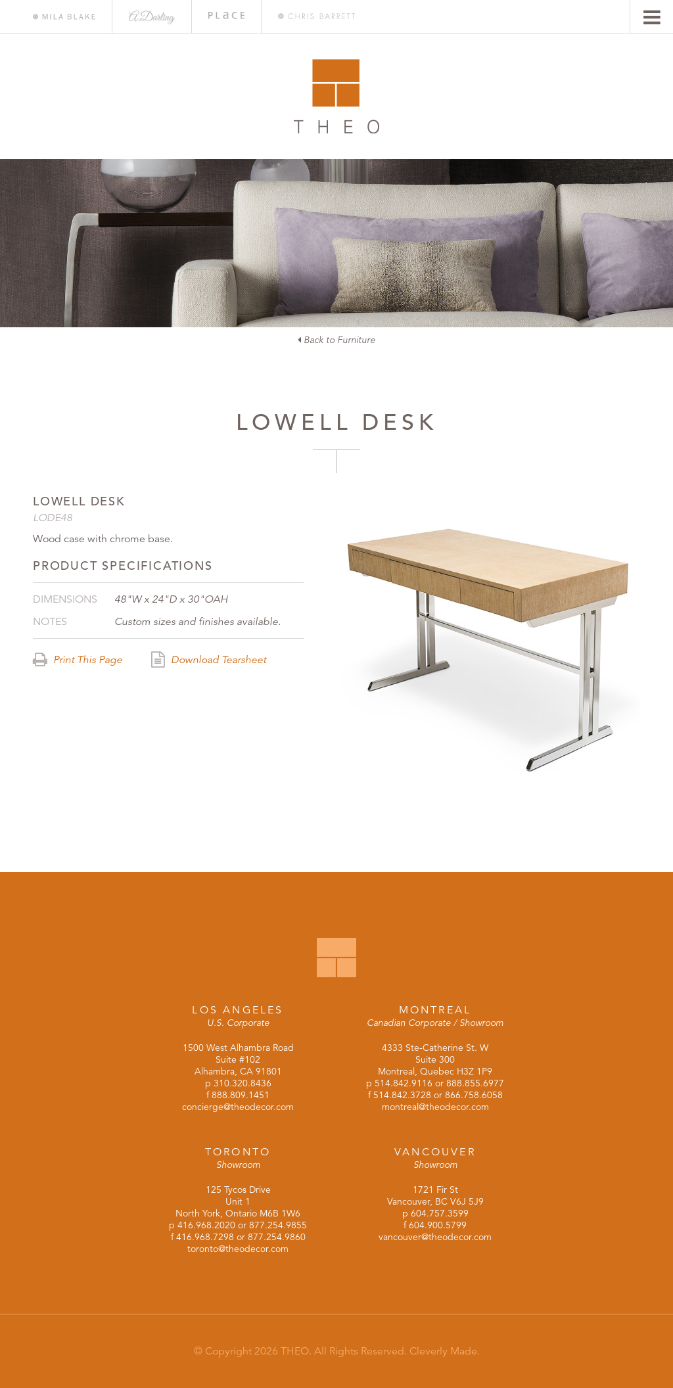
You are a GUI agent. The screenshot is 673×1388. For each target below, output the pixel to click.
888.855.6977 (475, 1083)
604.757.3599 (440, 1213)
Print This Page (77, 659)
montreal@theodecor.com (435, 1107)
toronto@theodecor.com (238, 1249)
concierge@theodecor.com (238, 1107)
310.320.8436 (242, 1083)
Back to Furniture (336, 340)
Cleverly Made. (444, 1351)
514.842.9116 (403, 1083)
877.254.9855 (278, 1225)
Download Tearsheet (208, 659)
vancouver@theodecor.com (435, 1237)
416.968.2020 (206, 1225)
